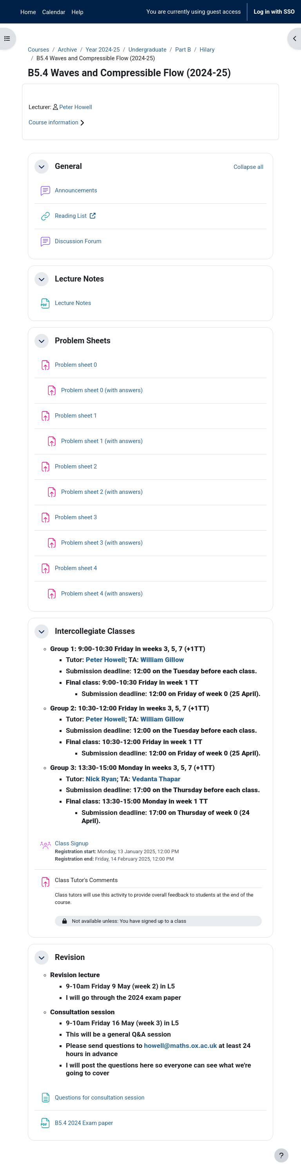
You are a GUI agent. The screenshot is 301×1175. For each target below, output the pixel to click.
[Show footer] (281, 1155)
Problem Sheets (83, 340)
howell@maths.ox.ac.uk (180, 1045)
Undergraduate (148, 49)
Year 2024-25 (103, 49)
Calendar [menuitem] (53, 12)
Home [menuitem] (28, 12)
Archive (67, 49)
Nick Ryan (101, 779)
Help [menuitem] (77, 12)
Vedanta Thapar (156, 779)
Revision (70, 957)
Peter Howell (75, 107)
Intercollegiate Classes (95, 631)
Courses (38, 49)
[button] (41, 167)
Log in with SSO (274, 11)
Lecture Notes (79, 278)
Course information (57, 122)
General (68, 166)
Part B (183, 49)
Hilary (206, 49)
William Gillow (162, 660)
